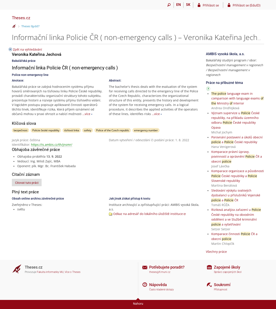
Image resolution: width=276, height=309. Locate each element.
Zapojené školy (227, 267)
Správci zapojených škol (228, 272)
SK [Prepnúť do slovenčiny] (188, 4)
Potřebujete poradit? (167, 267)
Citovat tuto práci (26, 182)
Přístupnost (220, 289)
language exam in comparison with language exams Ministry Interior (237, 98)
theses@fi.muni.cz (159, 272)
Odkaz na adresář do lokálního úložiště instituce (148, 214)
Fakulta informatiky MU (50, 272)
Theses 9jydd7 (30, 26)
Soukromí (222, 284)
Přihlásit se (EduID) (246, 5)
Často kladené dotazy (161, 289)
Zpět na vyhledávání (27, 49)
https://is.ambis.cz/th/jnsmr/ (51, 144)
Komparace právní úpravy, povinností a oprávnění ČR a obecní (236, 156)
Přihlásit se (211, 5)
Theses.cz (21, 17)
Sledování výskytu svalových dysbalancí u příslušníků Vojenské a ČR (235, 195)
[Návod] (208, 89)
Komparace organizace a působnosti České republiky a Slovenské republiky (237, 176)
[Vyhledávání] (169, 5)
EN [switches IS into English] (178, 4)
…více (86, 114)
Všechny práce (216, 252)
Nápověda (158, 284)
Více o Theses (72, 272)
